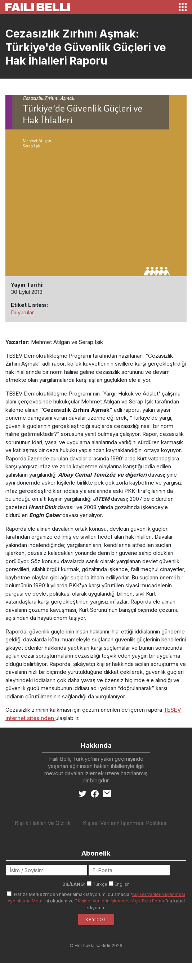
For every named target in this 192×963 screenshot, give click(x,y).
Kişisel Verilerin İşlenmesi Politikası (125, 823)
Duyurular (22, 312)
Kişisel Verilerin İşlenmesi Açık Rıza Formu (121, 901)
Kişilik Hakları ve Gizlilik (43, 823)
